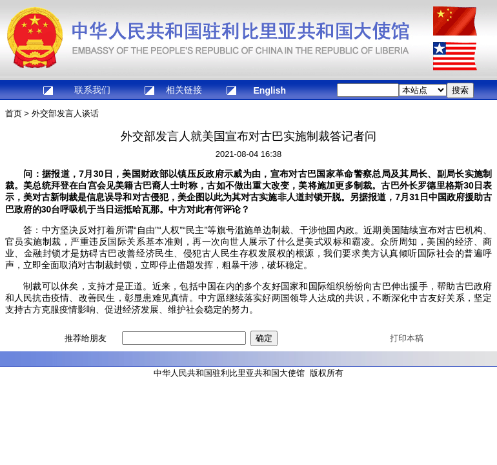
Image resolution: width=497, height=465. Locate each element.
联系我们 (92, 90)
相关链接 (184, 90)
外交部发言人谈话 (65, 113)
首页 (13, 113)
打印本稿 (406, 338)
